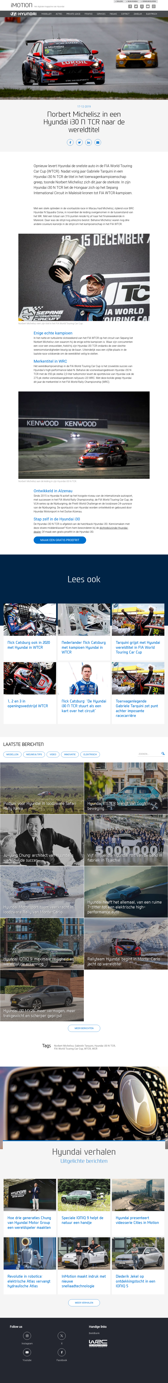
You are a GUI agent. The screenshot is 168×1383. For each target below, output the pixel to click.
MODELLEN (47, 14)
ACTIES (59, 14)
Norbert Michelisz (64, 1045)
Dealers (119, 1)
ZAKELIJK (138, 14)
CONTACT (125, 14)
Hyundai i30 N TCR (104, 1045)
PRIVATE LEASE (73, 14)
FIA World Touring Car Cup (68, 1048)
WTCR (87, 1048)
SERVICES (101, 14)
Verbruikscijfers (149, 1)
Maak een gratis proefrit (59, 540)
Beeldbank (94, 1333)
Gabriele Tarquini (84, 1045)
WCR (94, 1048)
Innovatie (70, 754)
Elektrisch (151, 14)
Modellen (12, 754)
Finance (89, 14)
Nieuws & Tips (34, 754)
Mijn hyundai (132, 1)
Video (53, 754)
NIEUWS (113, 14)
